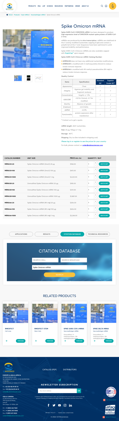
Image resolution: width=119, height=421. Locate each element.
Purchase (21, 341)
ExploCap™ (69, 53)
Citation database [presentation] (72, 234)
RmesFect (9, 329)
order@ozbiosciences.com (12, 392)
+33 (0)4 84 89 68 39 (12, 389)
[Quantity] (91, 164)
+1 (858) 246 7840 (11, 408)
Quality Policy (109, 417)
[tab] (21, 234)
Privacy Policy (51, 412)
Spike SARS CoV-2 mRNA (74, 329)
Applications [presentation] (21, 234)
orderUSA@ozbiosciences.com (13, 416)
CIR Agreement (109, 400)
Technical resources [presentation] (98, 234)
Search (59, 275)
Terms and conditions (65, 412)
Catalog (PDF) (49, 369)
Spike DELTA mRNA (101, 329)
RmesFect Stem (41, 329)
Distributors (70, 369)
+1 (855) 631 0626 (11, 413)
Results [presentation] (46, 234)
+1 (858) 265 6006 (12, 410)
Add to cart (104, 164)
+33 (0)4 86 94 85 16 (11, 387)
